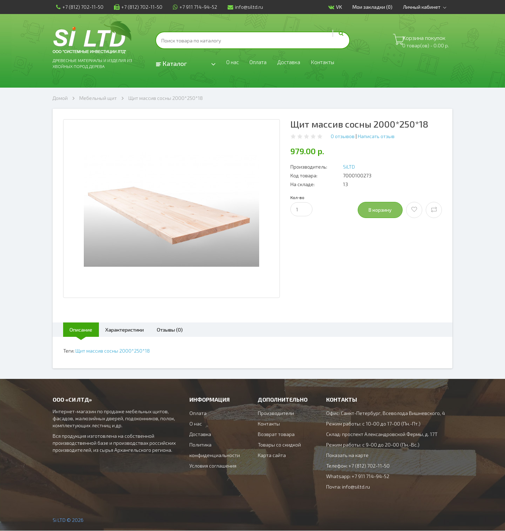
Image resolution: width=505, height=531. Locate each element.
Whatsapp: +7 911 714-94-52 (357, 476)
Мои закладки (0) (376, 7)
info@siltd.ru (242, 7)
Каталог (171, 63)
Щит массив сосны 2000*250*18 (165, 98)
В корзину (380, 210)
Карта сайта (272, 455)
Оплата (262, 64)
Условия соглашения (212, 466)
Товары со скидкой (279, 445)
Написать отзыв (376, 136)
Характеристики (136, 329)
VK (338, 7)
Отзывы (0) (190, 329)
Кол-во (297, 197)
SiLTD (349, 167)
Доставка (296, 64)
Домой (60, 98)
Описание (84, 329)
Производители (276, 413)
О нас (233, 64)
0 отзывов (343, 136)
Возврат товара (276, 434)
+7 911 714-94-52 (191, 7)
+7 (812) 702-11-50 (76, 7)
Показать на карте (347, 455)
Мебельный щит (98, 98)
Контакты (335, 64)
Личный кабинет (429, 7)
